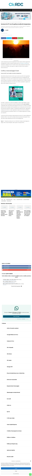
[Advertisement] (16, 204)
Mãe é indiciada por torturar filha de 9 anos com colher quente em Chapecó (27, 190)
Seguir (29, 245)
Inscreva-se (28, 247)
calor (4, 176)
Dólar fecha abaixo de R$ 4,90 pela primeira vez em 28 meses (4, 190)
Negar (16, 471)
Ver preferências (16, 473)
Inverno (14, 176)
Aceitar (16, 468)
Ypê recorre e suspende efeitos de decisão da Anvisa (11, 190)
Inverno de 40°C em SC (19, 176)
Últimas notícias (9, 178)
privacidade (23, 296)
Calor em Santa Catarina (9, 176)
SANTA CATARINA (4, 178)
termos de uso (19, 296)
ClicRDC (7, 30)
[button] (30, 461)
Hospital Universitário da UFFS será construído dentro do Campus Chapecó (20, 192)
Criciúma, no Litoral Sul (24, 63)
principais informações (26, 176)
